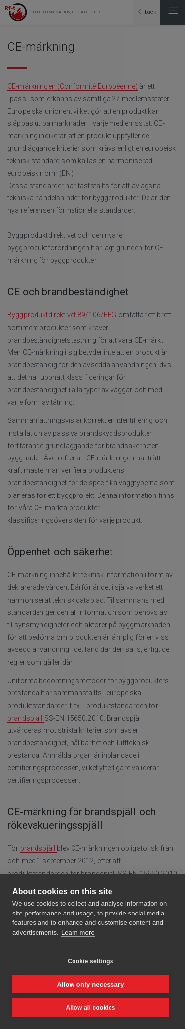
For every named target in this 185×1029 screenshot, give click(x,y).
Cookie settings (90, 961)
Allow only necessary (90, 984)
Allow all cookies (90, 1007)
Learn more (78, 932)
